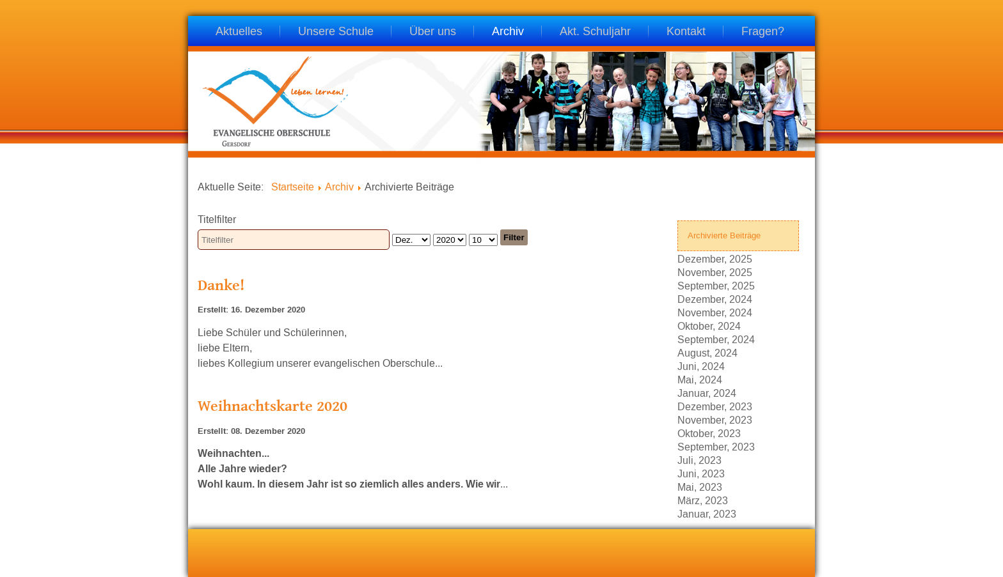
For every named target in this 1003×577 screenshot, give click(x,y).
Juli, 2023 (699, 460)
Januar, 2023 (706, 513)
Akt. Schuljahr (595, 32)
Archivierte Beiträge (724, 235)
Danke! (221, 284)
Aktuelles (239, 32)
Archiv (508, 32)
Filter (514, 237)
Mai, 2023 (699, 487)
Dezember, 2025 (714, 258)
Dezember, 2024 (714, 299)
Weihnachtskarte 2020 (272, 405)
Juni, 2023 (701, 473)
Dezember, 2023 (714, 406)
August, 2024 (707, 352)
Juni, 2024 (701, 366)
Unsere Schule (336, 32)
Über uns (432, 32)
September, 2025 (716, 285)
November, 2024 (714, 312)
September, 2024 (716, 339)
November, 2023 (714, 419)
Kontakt (686, 32)
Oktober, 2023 (709, 433)
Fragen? (762, 32)
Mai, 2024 (699, 379)
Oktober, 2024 (709, 325)
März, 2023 (702, 500)
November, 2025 (714, 272)
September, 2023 (716, 446)
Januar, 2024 (706, 393)
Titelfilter (218, 219)
